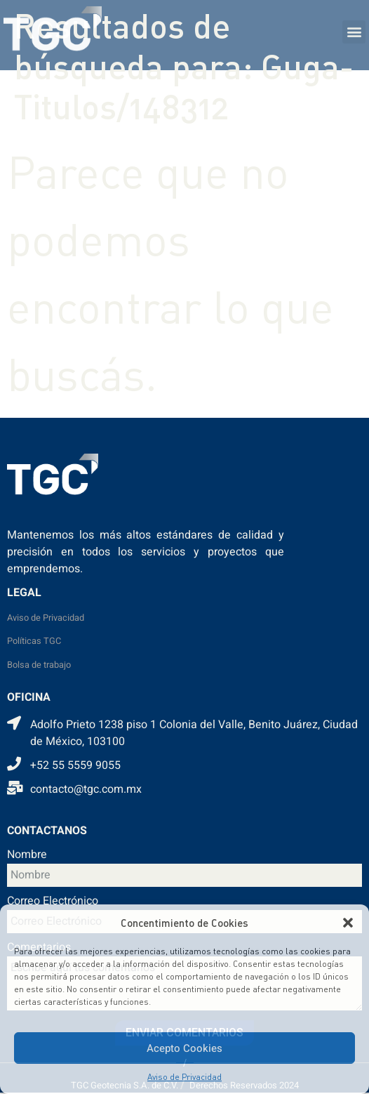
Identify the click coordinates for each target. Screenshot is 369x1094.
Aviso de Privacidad (184, 1077)
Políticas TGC (34, 641)
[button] (348, 923)
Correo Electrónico (52, 902)
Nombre (27, 856)
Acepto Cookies (184, 1048)
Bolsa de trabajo (39, 665)
